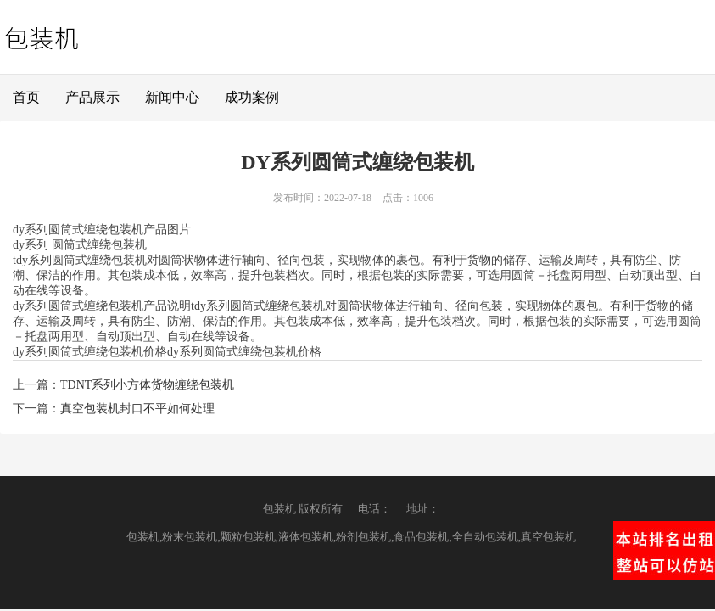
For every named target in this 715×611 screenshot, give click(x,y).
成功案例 (252, 97)
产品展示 (92, 97)
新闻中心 (172, 97)
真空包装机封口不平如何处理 (137, 408)
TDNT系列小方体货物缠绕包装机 (147, 384)
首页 (26, 97)
